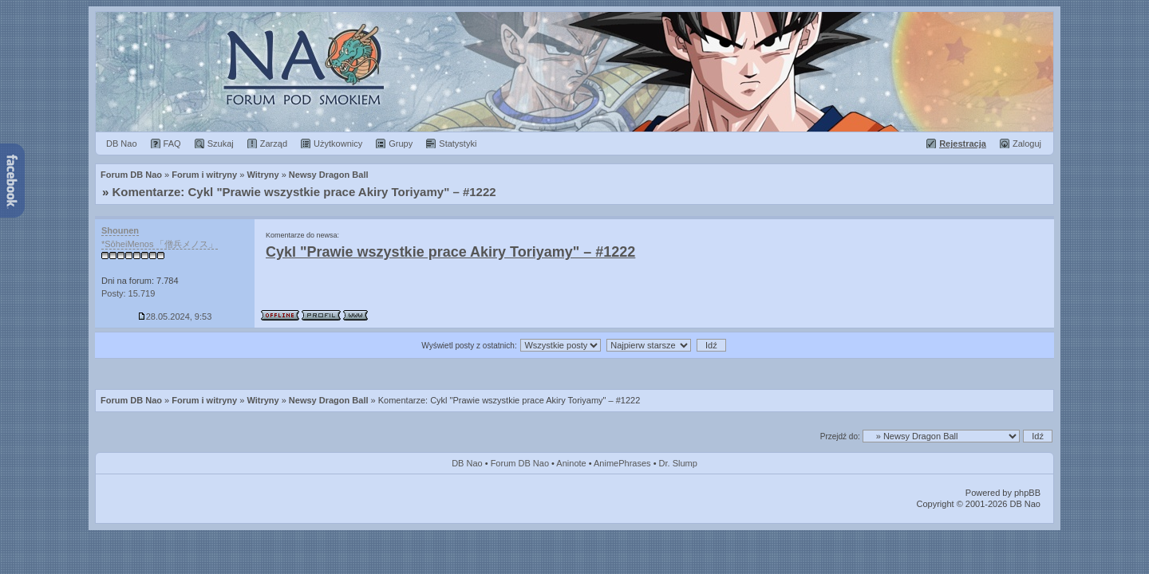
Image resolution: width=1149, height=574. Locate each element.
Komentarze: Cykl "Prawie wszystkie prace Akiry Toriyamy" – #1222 (304, 192)
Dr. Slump (678, 463)
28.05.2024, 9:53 (175, 316)
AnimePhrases (622, 463)
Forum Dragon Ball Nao (574, 72)
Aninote (571, 463)
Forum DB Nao (131, 400)
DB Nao (467, 463)
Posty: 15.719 (128, 293)
